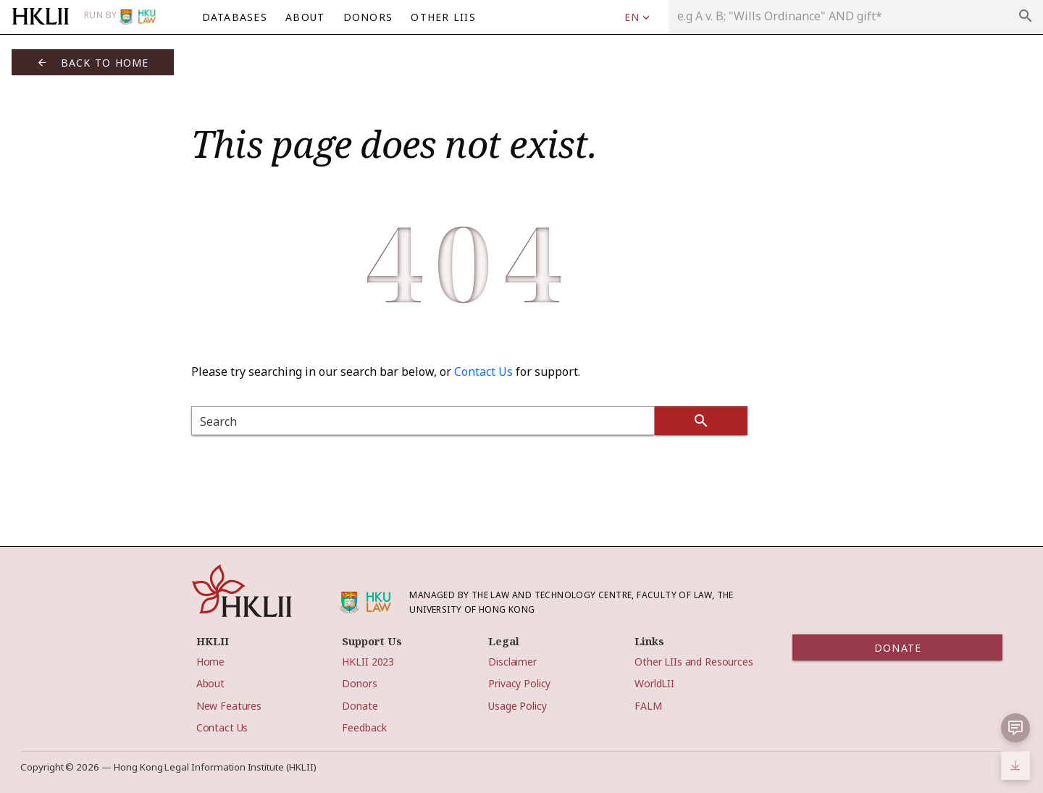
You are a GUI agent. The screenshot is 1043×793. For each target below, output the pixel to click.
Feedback (364, 727)
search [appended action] (1025, 16)
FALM (647, 706)
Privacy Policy (519, 683)
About (210, 683)
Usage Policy (517, 706)
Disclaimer (512, 661)
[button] (1015, 727)
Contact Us (483, 371)
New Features (228, 706)
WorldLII (654, 683)
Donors (359, 683)
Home (210, 661)
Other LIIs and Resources (693, 661)
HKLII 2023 (368, 661)
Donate (359, 706)
